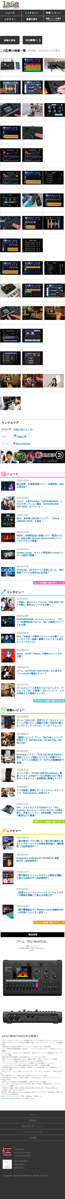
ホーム (32, 1115)
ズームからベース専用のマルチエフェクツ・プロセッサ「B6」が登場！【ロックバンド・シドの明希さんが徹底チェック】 (40, 691)
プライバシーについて (32, 1132)
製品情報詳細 (23, 443)
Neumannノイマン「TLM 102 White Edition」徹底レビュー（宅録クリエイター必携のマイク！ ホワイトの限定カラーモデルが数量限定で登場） (40, 758)
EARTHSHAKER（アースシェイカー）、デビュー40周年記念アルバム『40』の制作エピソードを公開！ (40, 622)
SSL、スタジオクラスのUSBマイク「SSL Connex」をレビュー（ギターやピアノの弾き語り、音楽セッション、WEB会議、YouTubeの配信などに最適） (39, 811)
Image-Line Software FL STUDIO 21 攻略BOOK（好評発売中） (38, 859)
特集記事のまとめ (23, 429)
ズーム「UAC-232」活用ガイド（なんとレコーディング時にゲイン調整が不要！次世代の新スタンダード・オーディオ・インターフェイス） (40, 723)
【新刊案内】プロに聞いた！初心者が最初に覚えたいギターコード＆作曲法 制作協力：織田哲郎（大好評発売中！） (40, 844)
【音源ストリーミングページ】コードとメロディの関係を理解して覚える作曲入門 (40, 893)
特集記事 (21, 436)
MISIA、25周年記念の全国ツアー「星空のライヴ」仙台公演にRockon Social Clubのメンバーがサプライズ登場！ (40, 538)
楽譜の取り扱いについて (32, 1126)
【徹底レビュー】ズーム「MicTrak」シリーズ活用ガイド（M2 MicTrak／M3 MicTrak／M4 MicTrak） (40, 740)
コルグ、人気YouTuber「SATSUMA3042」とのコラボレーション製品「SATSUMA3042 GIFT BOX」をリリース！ (39, 504)
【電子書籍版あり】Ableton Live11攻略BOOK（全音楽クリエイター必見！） (40, 911)
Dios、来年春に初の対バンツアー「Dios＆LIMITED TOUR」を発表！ (38, 519)
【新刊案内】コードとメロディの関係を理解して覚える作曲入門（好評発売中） (40, 876)
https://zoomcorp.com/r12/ (11, 1098)
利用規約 (32, 1120)
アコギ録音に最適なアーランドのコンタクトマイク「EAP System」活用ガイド (40, 791)
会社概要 (32, 1138)
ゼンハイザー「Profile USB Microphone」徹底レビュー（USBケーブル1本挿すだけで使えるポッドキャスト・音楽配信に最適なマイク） (40, 776)
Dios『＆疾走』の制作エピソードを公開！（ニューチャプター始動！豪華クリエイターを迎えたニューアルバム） (40, 639)
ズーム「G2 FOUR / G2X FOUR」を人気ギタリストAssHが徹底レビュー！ (39, 672)
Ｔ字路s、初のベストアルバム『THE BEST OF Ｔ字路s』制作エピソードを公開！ (40, 603)
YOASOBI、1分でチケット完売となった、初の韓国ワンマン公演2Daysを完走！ (40, 571)
